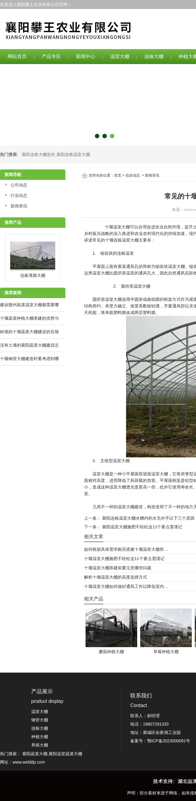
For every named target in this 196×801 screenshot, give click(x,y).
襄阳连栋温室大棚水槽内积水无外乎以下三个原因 (147, 518)
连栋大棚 (154, 56)
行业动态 (19, 195)
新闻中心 (85, 56)
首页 (117, 175)
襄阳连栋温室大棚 (73, 154)
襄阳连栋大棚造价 (38, 154)
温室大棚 (119, 56)
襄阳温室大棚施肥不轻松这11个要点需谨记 (141, 526)
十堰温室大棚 (117, 226)
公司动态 (19, 185)
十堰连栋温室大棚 (122, 240)
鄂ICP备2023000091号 (168, 740)
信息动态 (132, 175)
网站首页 (17, 56)
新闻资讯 (19, 206)
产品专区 (51, 56)
